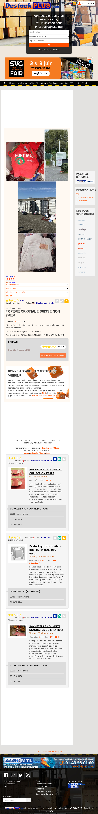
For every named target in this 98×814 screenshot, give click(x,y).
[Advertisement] (37, 110)
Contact (39, 781)
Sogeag (13, 342)
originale (34, 453)
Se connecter (41, 786)
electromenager (84, 238)
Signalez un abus (13, 303)
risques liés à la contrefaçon (44, 395)
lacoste (81, 248)
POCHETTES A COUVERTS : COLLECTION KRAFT (45, 471)
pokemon (82, 267)
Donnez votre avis (13, 284)
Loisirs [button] (78, 83)
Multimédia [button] (30, 83)
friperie (42, 453)
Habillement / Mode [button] (15, 83)
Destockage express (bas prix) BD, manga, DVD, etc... (45, 549)
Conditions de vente (44, 794)
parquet (81, 262)
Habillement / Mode (45, 303)
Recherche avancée (49, 50)
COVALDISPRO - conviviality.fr (29, 508)
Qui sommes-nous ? (84, 197)
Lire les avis (11, 288)
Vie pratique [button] (42, 83)
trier (48, 453)
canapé (81, 224)
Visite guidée (81, 201)
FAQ (44, 393)
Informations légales (44, 791)
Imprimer (10, 296)
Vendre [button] (86, 83)
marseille (82, 253)
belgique (81, 220)
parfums (81, 257)
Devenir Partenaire (44, 783)
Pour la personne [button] (57, 83)
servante (81, 272)
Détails (22, 301)
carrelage (82, 229)
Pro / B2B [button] (69, 83)
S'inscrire (40, 789)
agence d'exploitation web (47, 808)
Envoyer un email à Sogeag (52, 355)
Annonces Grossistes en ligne (49, 751)
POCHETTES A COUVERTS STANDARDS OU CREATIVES (46, 628)
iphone (81, 243)
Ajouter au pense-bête (15, 292)
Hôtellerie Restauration (41, 460)
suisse (26, 453)
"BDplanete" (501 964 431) (25, 591)
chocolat (81, 234)
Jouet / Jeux (46, 537)
